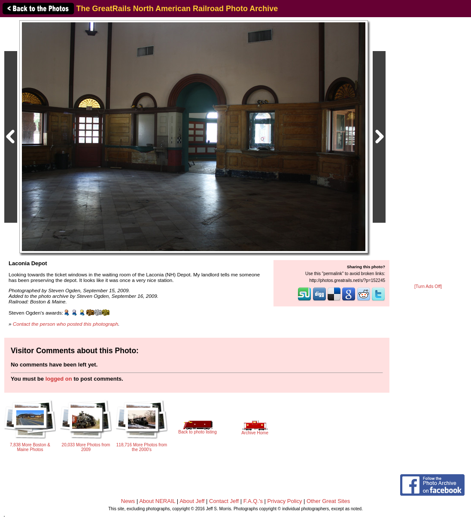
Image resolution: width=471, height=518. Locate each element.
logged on (59, 379)
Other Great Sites (328, 501)
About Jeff (191, 501)
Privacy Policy (284, 501)
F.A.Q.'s (253, 501)
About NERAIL (157, 501)
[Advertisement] (428, 151)
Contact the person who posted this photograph (66, 324)
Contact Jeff (224, 501)
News (128, 501)
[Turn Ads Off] (428, 286)
